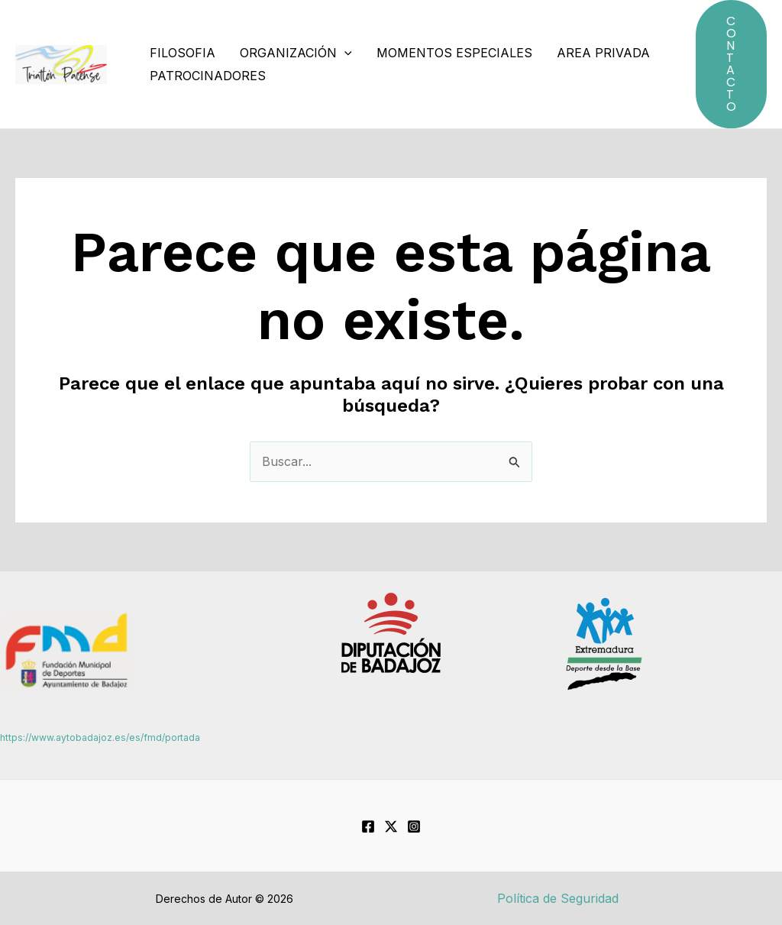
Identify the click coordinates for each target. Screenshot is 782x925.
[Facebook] (368, 826)
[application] (344, 52)
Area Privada (603, 52)
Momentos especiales (454, 52)
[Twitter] (391, 826)
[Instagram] (414, 826)
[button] (731, 64)
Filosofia (182, 52)
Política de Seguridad (558, 898)
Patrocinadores (208, 75)
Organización (296, 52)
